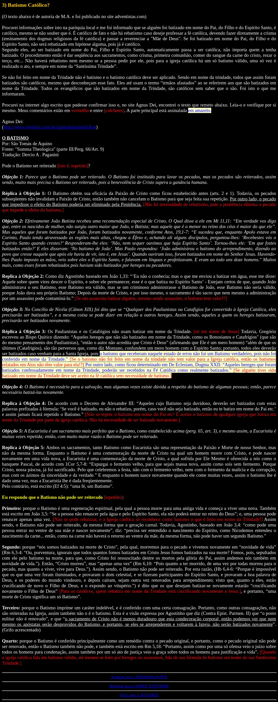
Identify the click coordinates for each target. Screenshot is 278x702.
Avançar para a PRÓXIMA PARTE (139, 677)
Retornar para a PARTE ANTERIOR (139, 686)
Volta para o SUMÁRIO (139, 695)
